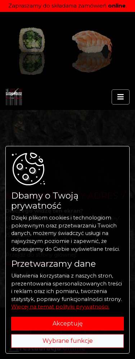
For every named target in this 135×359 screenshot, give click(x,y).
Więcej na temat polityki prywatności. (60, 306)
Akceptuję (68, 323)
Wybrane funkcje (67, 340)
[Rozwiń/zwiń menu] (121, 97)
